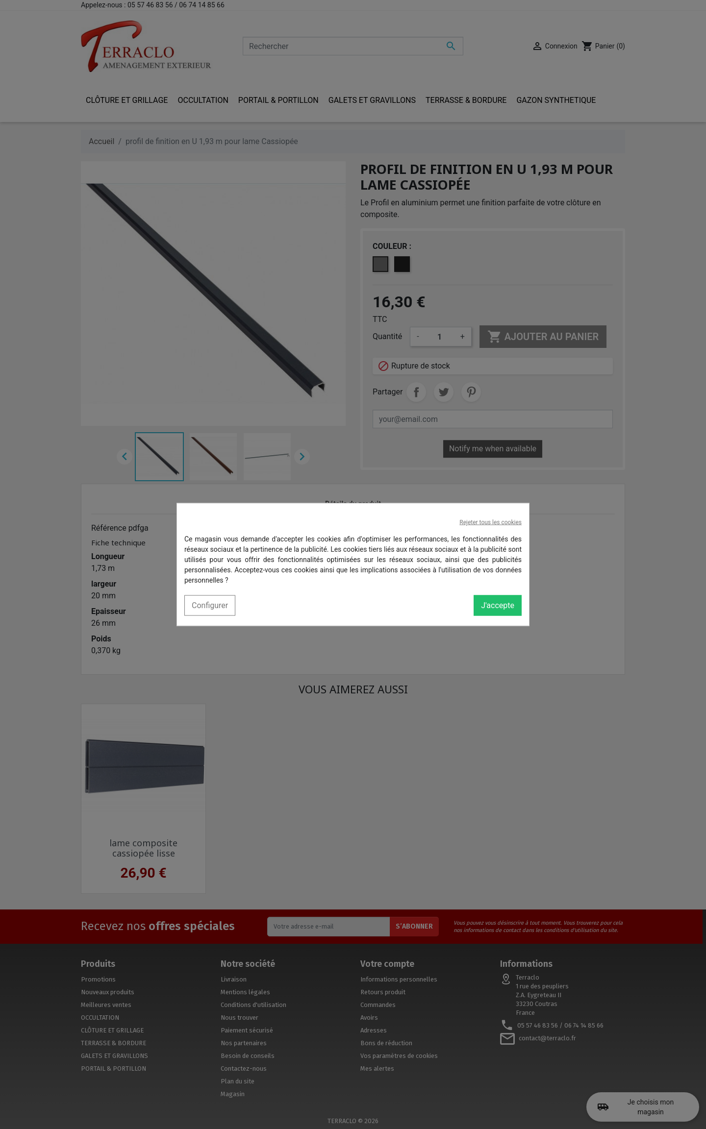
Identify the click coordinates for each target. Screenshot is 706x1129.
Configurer (210, 605)
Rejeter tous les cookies (490, 522)
